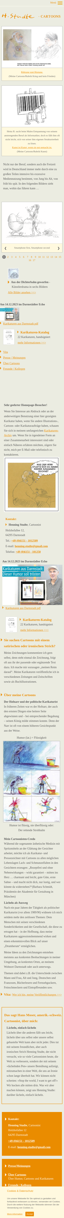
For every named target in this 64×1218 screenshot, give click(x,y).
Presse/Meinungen (19, 1166)
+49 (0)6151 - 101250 (28, 551)
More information (15, 1214)
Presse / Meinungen (14, 357)
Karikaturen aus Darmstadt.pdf (20, 323)
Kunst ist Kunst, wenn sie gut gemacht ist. (32, 147)
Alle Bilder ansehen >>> (22, 292)
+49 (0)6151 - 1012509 (24, 540)
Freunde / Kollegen (14, 368)
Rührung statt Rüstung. (32, 72)
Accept (29, 1214)
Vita (5, 352)
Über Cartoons (11, 363)
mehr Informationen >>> (32, 342)
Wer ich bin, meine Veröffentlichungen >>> (37, 994)
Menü (53, 2)
